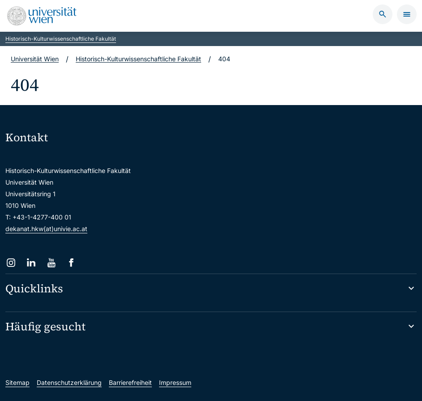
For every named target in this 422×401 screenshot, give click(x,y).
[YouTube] (51, 263)
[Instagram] (11, 263)
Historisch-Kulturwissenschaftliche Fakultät (60, 38)
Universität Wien (35, 59)
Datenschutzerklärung (69, 382)
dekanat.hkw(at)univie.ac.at (46, 228)
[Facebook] (71, 263)
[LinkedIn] (31, 263)
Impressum (175, 382)
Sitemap (17, 382)
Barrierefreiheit (130, 382)
